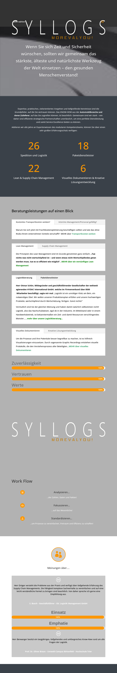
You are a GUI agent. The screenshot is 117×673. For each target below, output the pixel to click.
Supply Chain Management (55, 246)
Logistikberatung (24, 277)
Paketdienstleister (49, 277)
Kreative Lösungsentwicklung (62, 330)
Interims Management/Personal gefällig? (78, 222)
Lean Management (25, 246)
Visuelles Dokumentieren (28, 330)
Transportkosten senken (83, 233)
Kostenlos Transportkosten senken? (33, 222)
